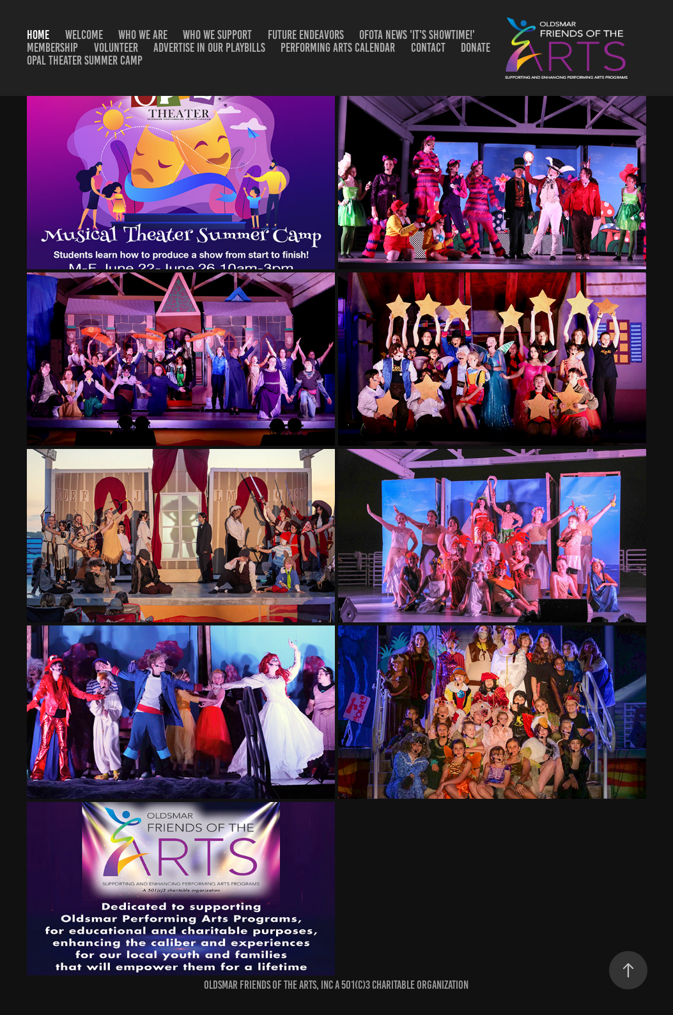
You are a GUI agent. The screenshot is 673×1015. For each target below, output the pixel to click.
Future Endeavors (306, 35)
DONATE (475, 47)
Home (38, 35)
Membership (52, 47)
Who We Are (142, 35)
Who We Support (217, 35)
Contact (428, 47)
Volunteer (116, 47)
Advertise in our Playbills (209, 47)
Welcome (84, 35)
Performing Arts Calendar (338, 47)
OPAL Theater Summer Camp (85, 60)
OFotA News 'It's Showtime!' (417, 35)
